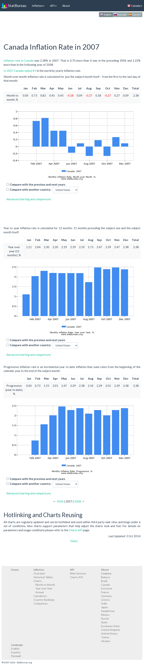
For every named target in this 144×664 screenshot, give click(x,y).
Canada (105, 584)
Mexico (105, 614)
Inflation (38, 5)
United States (109, 633)
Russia (105, 618)
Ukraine (105, 641)
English (105, 14)
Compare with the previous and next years (37, 184)
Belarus (105, 577)
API (53, 5)
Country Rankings (44, 599)
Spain (104, 622)
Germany (106, 596)
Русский (120, 14)
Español (135, 14)
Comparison (41, 603)
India (104, 603)
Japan (104, 607)
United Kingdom (110, 629)
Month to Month (45, 584)
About (66, 5)
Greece (105, 599)
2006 (60, 501)
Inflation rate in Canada (19, 60)
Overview (39, 573)
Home (15, 569)
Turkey (105, 637)
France (105, 592)
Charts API (75, 530)
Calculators (40, 596)
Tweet (74, 541)
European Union (110, 626)
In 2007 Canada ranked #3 (20, 70)
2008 (77, 501)
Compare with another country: (30, 189)
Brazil (104, 580)
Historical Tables (43, 577)
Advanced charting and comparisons (28, 199)
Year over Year (43, 588)
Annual (39, 592)
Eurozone (106, 588)
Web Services (78, 573)
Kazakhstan (108, 611)
